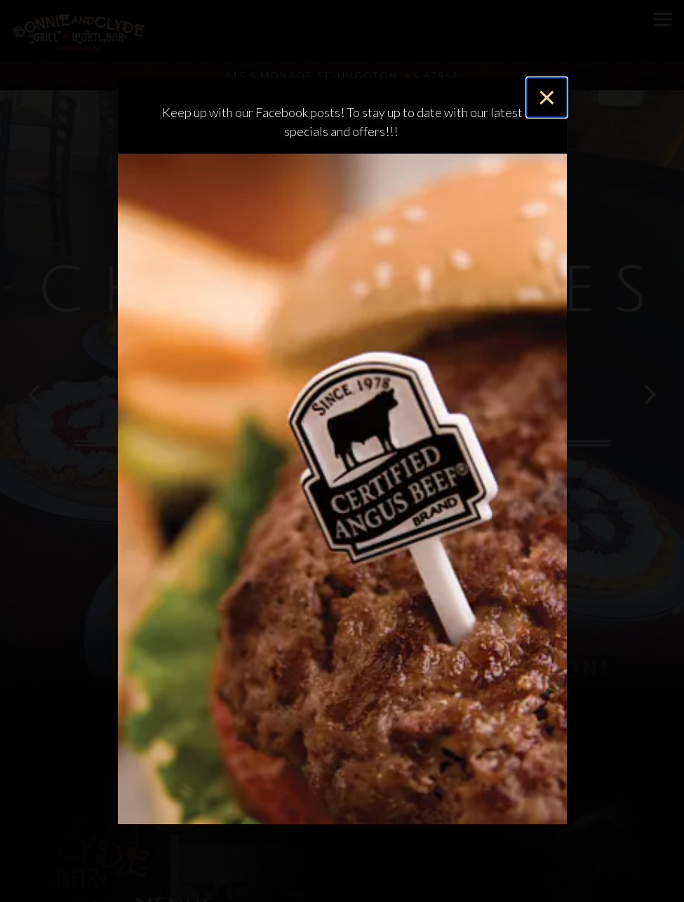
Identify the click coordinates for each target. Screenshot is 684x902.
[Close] (546, 97)
